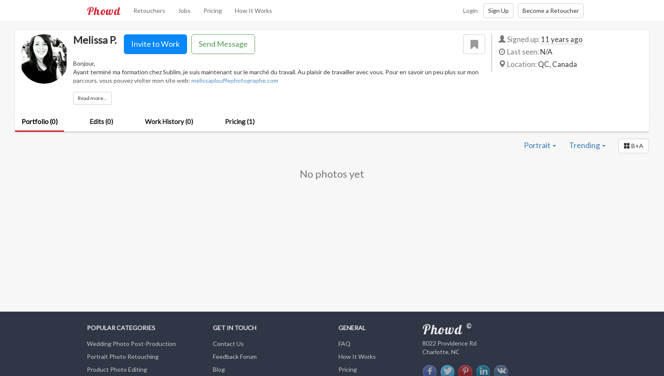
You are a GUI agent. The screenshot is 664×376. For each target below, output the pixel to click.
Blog (219, 369)
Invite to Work (155, 44)
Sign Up (498, 10)
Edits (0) (101, 121)
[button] (633, 146)
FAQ (344, 343)
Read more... (92, 98)
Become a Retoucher (551, 10)
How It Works (253, 10)
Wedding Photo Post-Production (131, 343)
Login (470, 10)
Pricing (212, 10)
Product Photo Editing (117, 369)
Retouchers (149, 10)
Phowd (103, 11)
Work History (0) (169, 121)
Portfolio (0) (40, 121)
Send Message (223, 44)
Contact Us (228, 343)
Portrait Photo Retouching (123, 356)
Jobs (184, 10)
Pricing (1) (240, 121)
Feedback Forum (235, 356)
